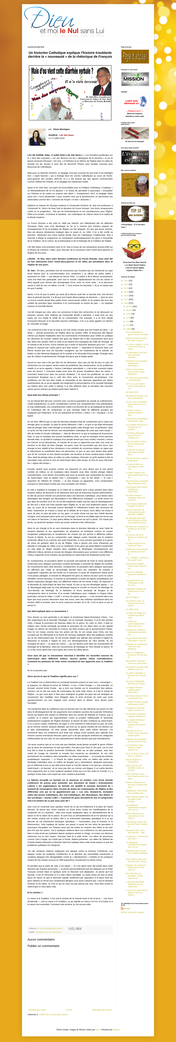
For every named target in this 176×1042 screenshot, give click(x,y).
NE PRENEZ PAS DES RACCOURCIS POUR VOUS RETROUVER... (137, 520)
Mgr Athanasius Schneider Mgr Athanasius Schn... (137, 482)
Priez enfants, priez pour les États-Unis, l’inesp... (137, 860)
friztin (98, 1030)
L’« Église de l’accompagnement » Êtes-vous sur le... (136, 623)
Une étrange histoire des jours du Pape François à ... (137, 824)
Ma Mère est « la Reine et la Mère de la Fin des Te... (137, 529)
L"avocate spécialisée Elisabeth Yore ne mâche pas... (135, 884)
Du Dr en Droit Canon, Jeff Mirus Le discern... (137, 754)
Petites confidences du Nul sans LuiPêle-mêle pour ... (136, 784)
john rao (48, 932)
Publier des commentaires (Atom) (53, 1014)
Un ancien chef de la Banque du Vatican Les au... (137, 537)
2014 (126, 288)
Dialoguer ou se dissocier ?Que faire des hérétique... (136, 646)
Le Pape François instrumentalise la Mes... (134, 412)
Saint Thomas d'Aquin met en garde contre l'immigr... (137, 799)
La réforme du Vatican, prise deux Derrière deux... (135, 452)
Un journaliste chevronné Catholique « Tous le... (136, 639)
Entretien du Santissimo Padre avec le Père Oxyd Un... (136, 867)
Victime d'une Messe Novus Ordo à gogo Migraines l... (135, 371)
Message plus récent (37, 1010)
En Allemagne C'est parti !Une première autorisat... (136, 354)
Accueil (69, 1010)
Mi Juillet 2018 (132, 392)
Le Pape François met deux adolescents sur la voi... (137, 475)
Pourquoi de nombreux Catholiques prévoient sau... (136, 632)
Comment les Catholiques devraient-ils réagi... (137, 420)
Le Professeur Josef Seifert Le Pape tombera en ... (134, 747)
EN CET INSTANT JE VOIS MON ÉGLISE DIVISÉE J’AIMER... (135, 512)
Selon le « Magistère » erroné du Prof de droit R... (136, 654)
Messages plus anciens (102, 1010)
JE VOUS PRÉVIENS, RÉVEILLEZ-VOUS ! (135, 682)
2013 (126, 284)
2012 (126, 281)
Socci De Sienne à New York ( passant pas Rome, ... (136, 443)
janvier (129, 306)
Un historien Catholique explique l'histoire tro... (136, 715)
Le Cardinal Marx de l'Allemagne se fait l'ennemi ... (134, 582)
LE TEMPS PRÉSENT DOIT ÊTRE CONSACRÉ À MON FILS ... (136, 723)
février (129, 310)
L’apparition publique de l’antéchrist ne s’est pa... (136, 591)
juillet (128, 329)
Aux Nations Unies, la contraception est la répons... (135, 603)
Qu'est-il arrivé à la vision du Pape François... (136, 339)
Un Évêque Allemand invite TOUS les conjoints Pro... (135, 435)
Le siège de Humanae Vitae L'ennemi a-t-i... (136, 709)
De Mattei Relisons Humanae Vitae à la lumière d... (135, 497)
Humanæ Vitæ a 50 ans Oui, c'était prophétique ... (137, 853)
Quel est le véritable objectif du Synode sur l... (136, 574)
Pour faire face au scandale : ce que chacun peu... (134, 875)
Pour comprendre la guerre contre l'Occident (137, 333)
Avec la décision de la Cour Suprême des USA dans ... (137, 776)
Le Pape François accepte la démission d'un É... (137, 703)
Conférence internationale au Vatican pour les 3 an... (137, 551)
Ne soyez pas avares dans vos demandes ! (137, 379)
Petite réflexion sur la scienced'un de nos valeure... (135, 815)
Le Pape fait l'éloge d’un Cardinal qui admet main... (136, 615)
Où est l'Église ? (133, 597)
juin (128, 325)
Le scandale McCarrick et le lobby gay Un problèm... (137, 427)
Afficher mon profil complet (132, 912)
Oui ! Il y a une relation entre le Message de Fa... (135, 386)
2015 (126, 292)
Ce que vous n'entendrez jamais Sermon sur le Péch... (136, 404)
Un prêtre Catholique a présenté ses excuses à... (136, 675)
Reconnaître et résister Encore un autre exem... (137, 662)
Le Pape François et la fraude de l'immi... (135, 544)
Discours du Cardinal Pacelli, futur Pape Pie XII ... (136, 566)
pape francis (56, 932)
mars (128, 314)
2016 (126, 295)
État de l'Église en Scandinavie (133, 760)
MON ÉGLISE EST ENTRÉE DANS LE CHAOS (135, 768)
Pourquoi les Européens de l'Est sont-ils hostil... (136, 740)
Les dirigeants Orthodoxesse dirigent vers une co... (136, 807)
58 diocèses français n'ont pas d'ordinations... (137, 397)
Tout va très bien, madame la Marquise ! (137, 459)
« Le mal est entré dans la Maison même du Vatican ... (137, 892)
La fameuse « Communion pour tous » (137, 837)
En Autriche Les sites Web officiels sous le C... (137, 668)
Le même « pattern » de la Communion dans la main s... (137, 346)
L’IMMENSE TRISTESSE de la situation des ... (136, 792)
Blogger (116, 1030)
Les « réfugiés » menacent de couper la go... (137, 559)
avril (128, 318)
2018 (126, 303)
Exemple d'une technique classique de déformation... (136, 363)
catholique (40, 932)
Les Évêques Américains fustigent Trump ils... (136, 505)
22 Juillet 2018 (132, 609)
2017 (126, 299)
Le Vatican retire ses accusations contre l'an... (135, 466)
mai (128, 321)
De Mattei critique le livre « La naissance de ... (137, 697)
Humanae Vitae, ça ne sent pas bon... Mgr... (136, 831)
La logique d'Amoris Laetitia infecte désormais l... (134, 689)
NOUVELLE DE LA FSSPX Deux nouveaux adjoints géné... (137, 733)
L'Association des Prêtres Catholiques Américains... (137, 489)
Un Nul (127, 909)
